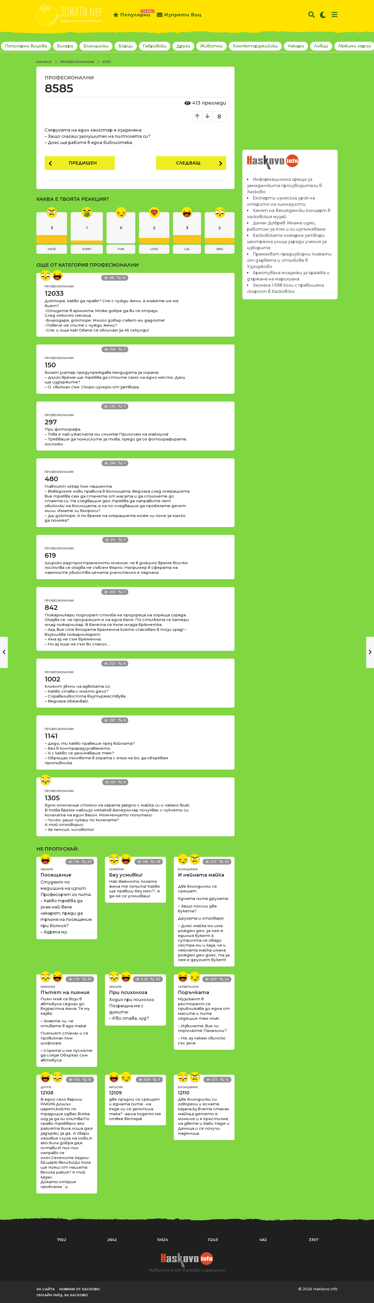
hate (52, 249)
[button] (311, 15)
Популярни (131, 15)
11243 (213, 1239)
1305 (52, 798)
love (154, 249)
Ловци (321, 46)
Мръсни (116, 1087)
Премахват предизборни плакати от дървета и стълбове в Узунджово (289, 260)
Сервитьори (188, 986)
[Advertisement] (290, 103)
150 (50, 365)
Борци (125, 46)
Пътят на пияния (65, 992)
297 (51, 422)
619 (50, 555)
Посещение (56, 875)
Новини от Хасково (79, 1289)
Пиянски (48, 986)
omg (219, 249)
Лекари (296, 46)
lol (187, 249)
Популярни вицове (26, 46)
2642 (112, 1239)
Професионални (69, 77)
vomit (87, 249)
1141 (51, 736)
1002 (52, 679)
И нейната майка (201, 875)
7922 (61, 1239)
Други (183, 46)
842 (51, 607)
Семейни (116, 869)
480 (51, 479)
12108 (47, 1093)
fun (121, 249)
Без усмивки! (125, 875)
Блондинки (96, 46)
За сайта (45, 1289)
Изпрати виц (179, 15)
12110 (183, 1093)
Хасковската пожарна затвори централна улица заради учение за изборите (287, 241)
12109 (115, 1093)
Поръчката (193, 992)
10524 (162, 1239)
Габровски (154, 46)
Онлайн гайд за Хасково (62, 1295)
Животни (211, 46)
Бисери (65, 46)
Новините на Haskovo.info (273, 159)
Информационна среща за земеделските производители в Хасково (284, 185)
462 (263, 1239)
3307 (313, 1239)
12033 (54, 293)
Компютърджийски (255, 46)
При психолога (128, 992)
